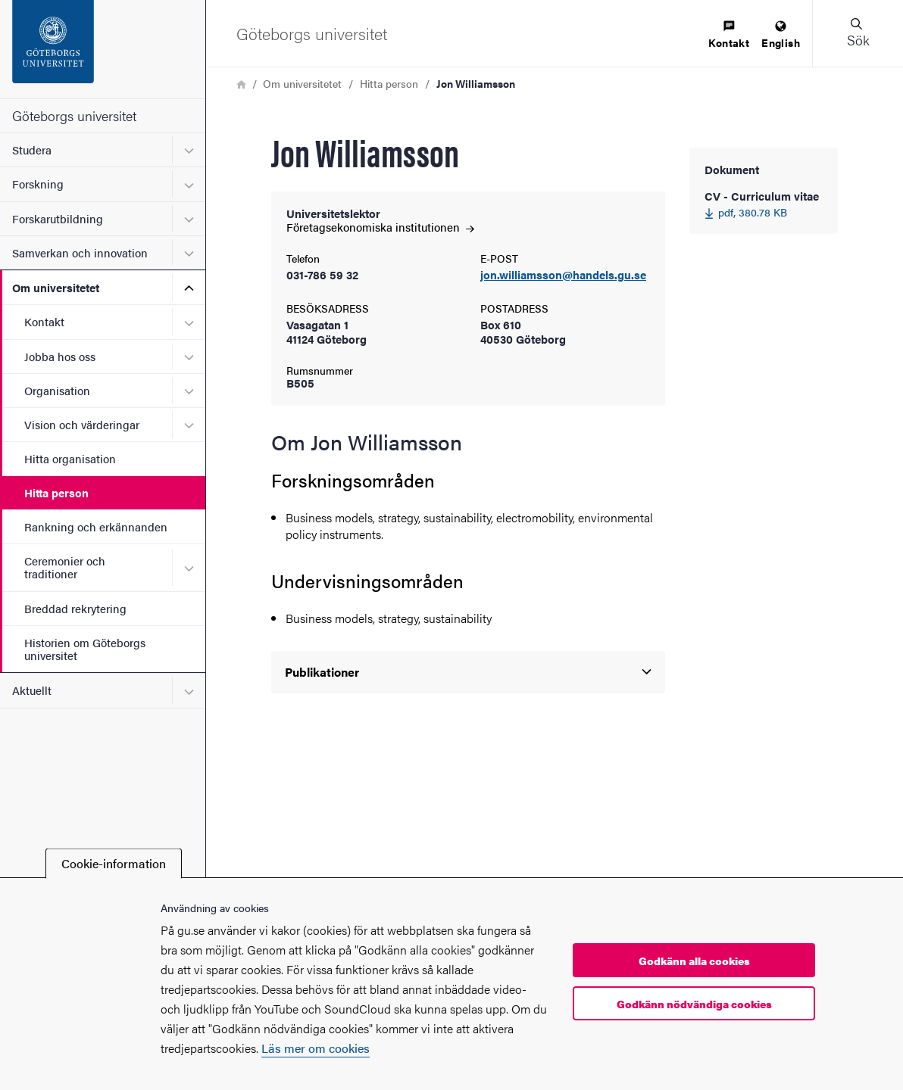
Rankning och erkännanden (95, 526)
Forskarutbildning (57, 218)
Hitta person (56, 492)
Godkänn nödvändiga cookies (694, 1003)
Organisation (57, 390)
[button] (857, 33)
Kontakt (44, 321)
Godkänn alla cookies (694, 960)
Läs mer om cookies (315, 1048)
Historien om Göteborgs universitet (84, 648)
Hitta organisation (70, 458)
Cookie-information (113, 863)
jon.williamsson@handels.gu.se (563, 275)
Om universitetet (55, 287)
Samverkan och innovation (80, 252)
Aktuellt (32, 690)
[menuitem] (728, 35)
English (780, 35)
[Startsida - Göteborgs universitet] (102, 49)
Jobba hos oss (59, 356)
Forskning (38, 184)
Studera (32, 149)
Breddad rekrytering (75, 608)
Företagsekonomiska (380, 226)
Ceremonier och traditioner (64, 567)
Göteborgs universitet (74, 115)
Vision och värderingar (81, 424)
